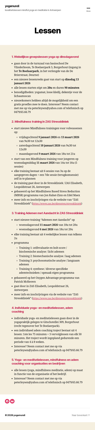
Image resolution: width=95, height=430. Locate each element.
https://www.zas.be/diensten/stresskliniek (40, 207)
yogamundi (12, 6)
